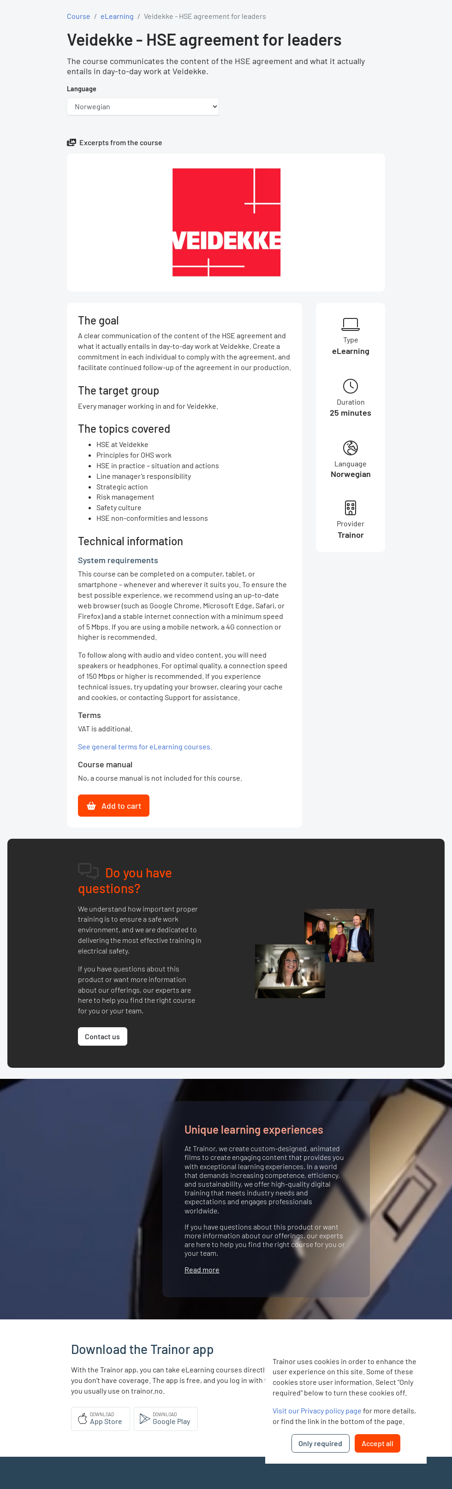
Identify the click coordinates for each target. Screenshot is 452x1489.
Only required (320, 1443)
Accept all (377, 1443)
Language (81, 89)
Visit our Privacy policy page (317, 1410)
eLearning (117, 16)
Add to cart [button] (114, 805)
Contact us (102, 1036)
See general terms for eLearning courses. (145, 746)
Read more (202, 1269)
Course (78, 16)
